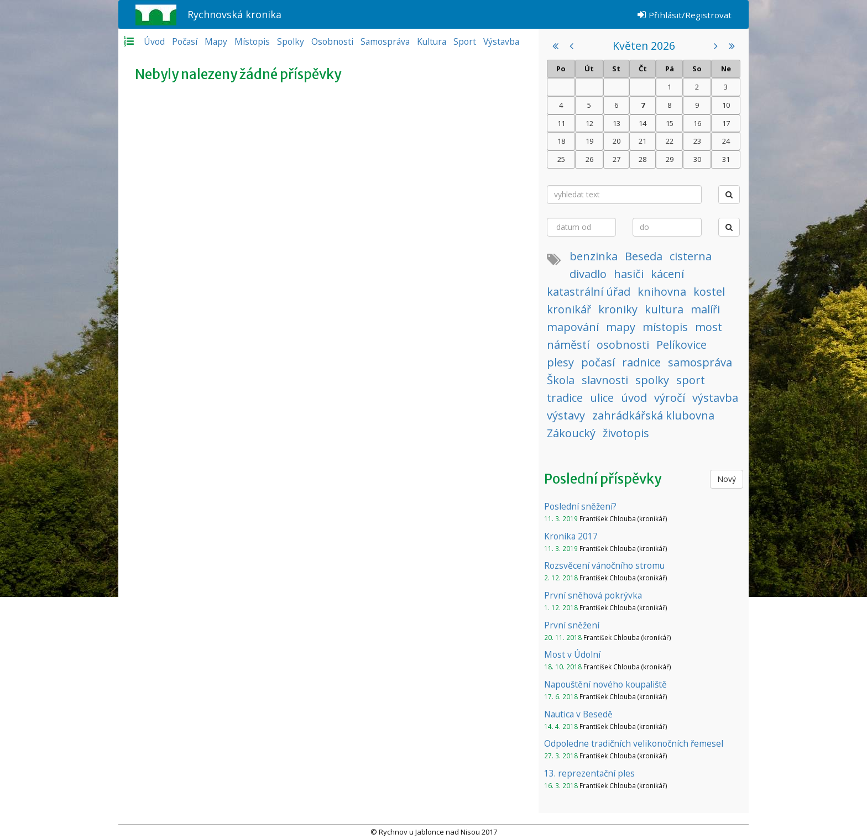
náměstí (568, 344)
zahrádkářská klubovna (653, 415)
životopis (626, 433)
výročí (669, 397)
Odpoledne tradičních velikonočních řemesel (633, 743)
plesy (560, 362)
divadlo (588, 273)
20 (616, 141)
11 (561, 123)
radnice (641, 362)
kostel (709, 291)
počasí (598, 362)
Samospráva (385, 41)
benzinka (594, 256)
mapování (573, 326)
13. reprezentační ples (589, 773)
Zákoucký (571, 433)
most (708, 326)
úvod (634, 397)
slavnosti (605, 380)
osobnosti (623, 344)
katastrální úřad (588, 291)
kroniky (618, 309)
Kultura (431, 41)
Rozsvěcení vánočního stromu (604, 565)
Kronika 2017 (571, 536)
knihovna (662, 291)
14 (642, 123)
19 (589, 141)
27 (616, 159)
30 (697, 159)
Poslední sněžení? (580, 506)
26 (589, 159)
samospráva (700, 362)
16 (697, 123)
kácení (667, 273)
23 (697, 141)
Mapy (216, 41)
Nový (726, 479)
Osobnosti (332, 41)
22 (669, 141)
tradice (565, 397)
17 (726, 123)
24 (726, 141)
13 (616, 123)
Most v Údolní (572, 654)
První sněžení (571, 625)
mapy (620, 326)
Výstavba (501, 41)
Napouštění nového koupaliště (605, 684)
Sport (464, 41)
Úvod (154, 41)
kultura (664, 309)
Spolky (290, 41)
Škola (560, 380)
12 (589, 123)
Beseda (643, 256)
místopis (665, 326)
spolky (652, 380)
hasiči (629, 273)
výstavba (715, 397)
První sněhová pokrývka (593, 595)
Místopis (252, 41)
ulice (602, 397)
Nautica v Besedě (578, 714)
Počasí (184, 41)
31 (726, 159)
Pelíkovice (681, 344)
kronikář (569, 309)
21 (642, 141)
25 (561, 159)
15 (669, 123)
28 (642, 159)
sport (690, 380)
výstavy (566, 415)
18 (561, 141)
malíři (705, 309)
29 (669, 159)
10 (726, 105)
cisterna (691, 256)
